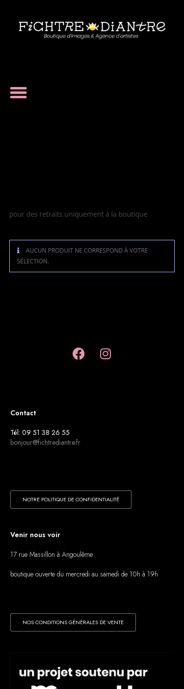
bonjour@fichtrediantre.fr (45, 442)
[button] (18, 93)
